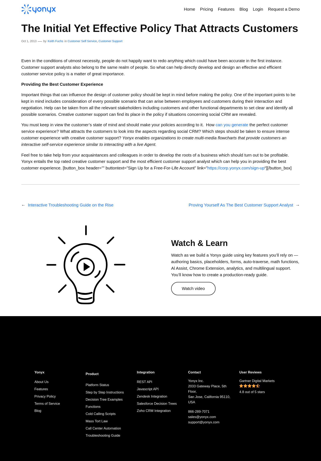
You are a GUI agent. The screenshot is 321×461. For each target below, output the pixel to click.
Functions (93, 407)
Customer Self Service (82, 41)
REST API (144, 382)
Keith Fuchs (55, 41)
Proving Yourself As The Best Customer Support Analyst (241, 205)
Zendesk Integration (152, 396)
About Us (41, 382)
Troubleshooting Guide (103, 435)
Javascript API (147, 389)
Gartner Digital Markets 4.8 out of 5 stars (257, 386)
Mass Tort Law (97, 421)
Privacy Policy (45, 396)
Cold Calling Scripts (100, 414)
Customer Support (110, 41)
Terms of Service (47, 404)
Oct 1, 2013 (28, 41)
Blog (37, 411)
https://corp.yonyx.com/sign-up (236, 168)
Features (41, 389)
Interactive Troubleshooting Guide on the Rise (70, 205)
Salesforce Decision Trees (157, 404)
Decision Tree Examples (104, 399)
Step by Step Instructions (105, 392)
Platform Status (97, 385)
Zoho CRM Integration (154, 411)
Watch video (193, 288)
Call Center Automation (103, 428)
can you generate (232, 124)
